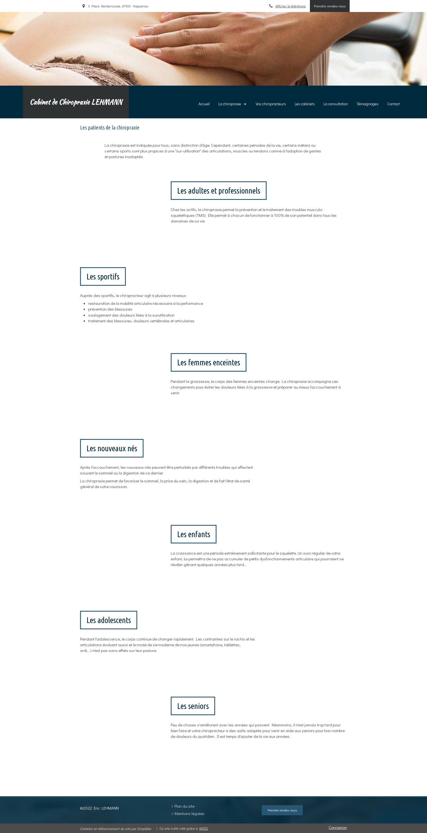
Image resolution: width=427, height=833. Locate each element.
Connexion (338, 827)
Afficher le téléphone (290, 6)
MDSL (203, 828)
